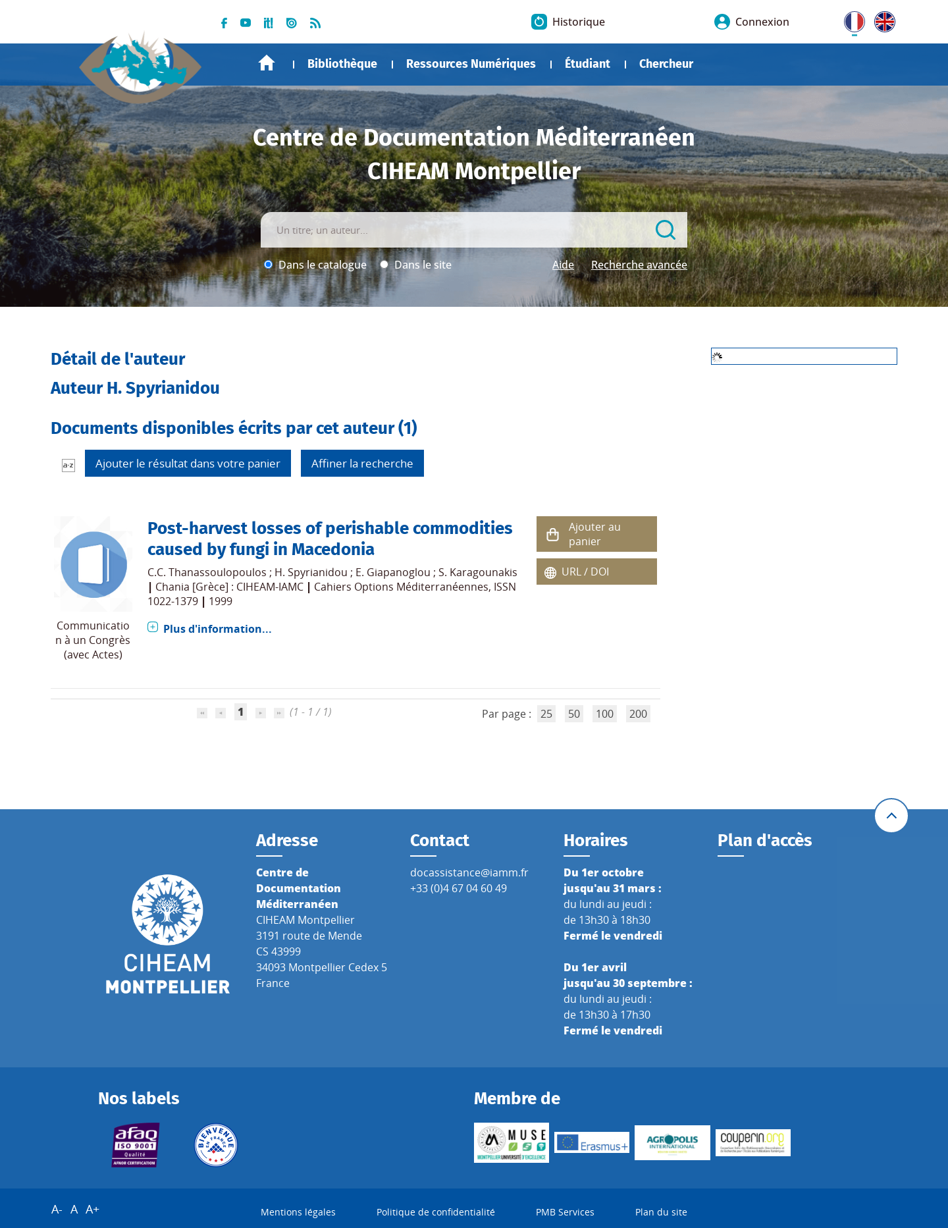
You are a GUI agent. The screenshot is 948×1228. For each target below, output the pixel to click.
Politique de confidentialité (436, 1212)
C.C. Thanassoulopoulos (207, 572)
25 (546, 714)
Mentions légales (298, 1212)
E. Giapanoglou (393, 572)
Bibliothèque (342, 64)
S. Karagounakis (477, 572)
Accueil (266, 63)
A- (57, 1209)
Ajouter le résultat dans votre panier (187, 463)
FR (850, 19)
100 (605, 714)
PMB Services (565, 1212)
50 (574, 714)
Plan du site (661, 1212)
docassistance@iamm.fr (469, 872)
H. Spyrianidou (311, 572)
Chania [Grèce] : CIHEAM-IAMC (229, 586)
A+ (92, 1209)
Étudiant (587, 64)
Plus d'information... (217, 629)
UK (881, 19)
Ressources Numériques (471, 64)
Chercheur (666, 64)
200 (638, 714)
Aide (563, 264)
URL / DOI (585, 571)
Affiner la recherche (362, 463)
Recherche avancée (639, 264)
